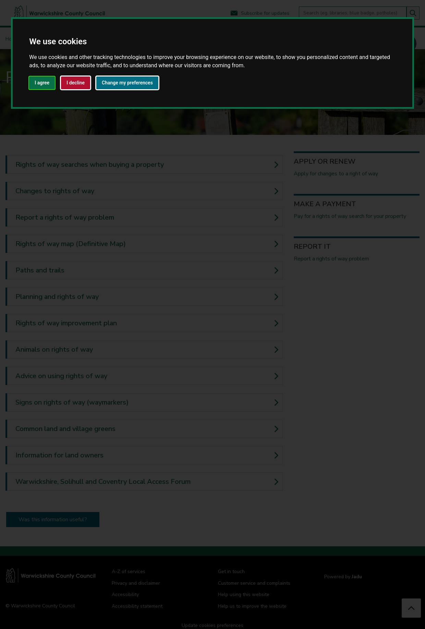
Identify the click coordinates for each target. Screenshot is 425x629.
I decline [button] (75, 82)
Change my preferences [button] (127, 82)
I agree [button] (42, 82)
